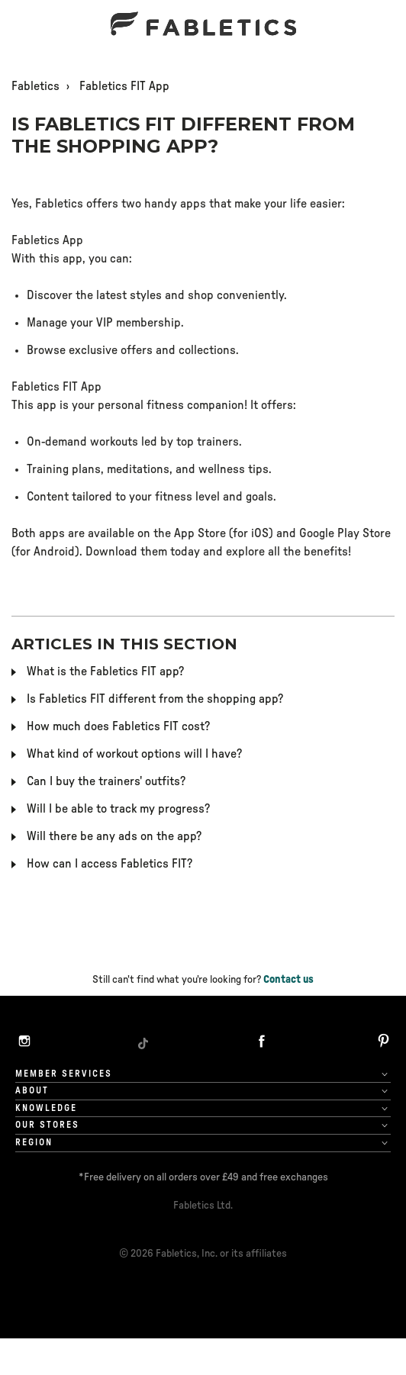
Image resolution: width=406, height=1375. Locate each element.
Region (34, 1142)
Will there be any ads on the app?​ (114, 836)
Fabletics (35, 86)
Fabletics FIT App (124, 86)
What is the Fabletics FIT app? (105, 671)
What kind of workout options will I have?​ (134, 754)
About (32, 1090)
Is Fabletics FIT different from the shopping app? (155, 699)
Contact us (288, 979)
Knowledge (46, 1108)
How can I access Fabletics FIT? (109, 864)
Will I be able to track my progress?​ (118, 809)
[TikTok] (142, 1043)
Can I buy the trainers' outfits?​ (106, 781)
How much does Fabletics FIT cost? (118, 726)
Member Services (63, 1073)
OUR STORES (47, 1124)
